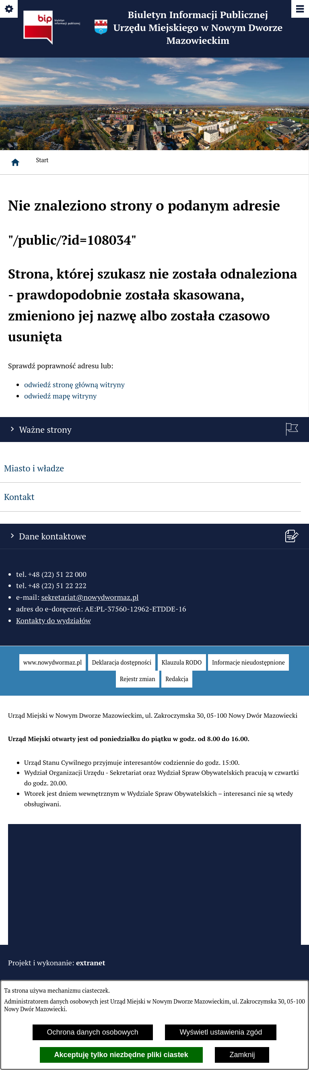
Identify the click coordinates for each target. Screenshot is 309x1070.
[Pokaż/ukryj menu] (299, 9)
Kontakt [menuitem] (19, 496)
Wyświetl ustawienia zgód (220, 1032)
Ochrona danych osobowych (92, 1032)
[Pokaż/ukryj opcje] (9, 9)
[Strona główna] (15, 162)
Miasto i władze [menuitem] (34, 468)
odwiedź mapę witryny (60, 396)
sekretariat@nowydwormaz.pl (89, 597)
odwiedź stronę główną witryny (74, 384)
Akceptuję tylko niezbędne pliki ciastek (121, 1055)
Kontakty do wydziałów (53, 620)
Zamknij (242, 1055)
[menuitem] (52, 662)
